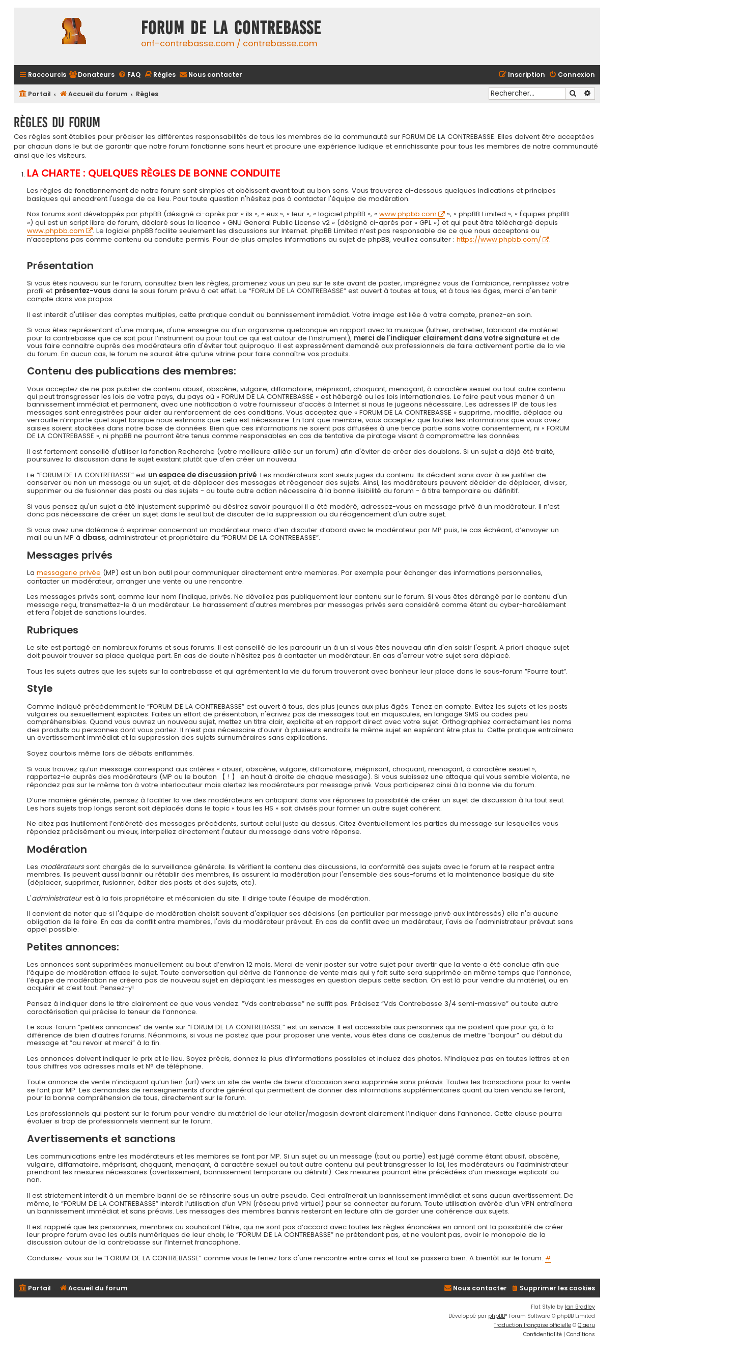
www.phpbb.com (408, 214)
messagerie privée (69, 573)
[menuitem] (92, 75)
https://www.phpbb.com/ (499, 240)
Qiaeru (586, 1325)
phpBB (496, 1316)
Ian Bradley (580, 1307)
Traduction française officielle (532, 1325)
